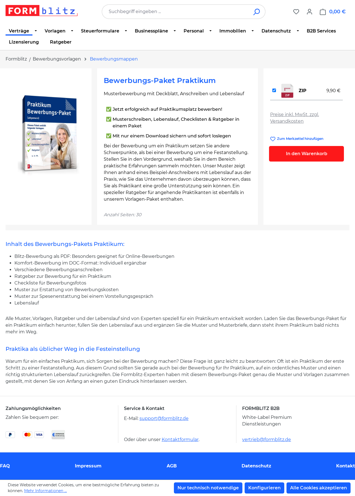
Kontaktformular (180, 439)
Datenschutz (256, 466)
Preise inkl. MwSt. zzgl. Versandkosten (294, 118)
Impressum (88, 466)
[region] (49, 134)
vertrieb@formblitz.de (266, 439)
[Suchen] (256, 11)
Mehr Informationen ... (45, 490)
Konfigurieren (264, 487)
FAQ (5, 466)
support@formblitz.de (164, 418)
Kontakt (345, 466)
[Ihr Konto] (309, 11)
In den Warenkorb (306, 153)
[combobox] (175, 11)
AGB (172, 466)
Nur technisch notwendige (208, 487)
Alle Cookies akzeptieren (318, 487)
